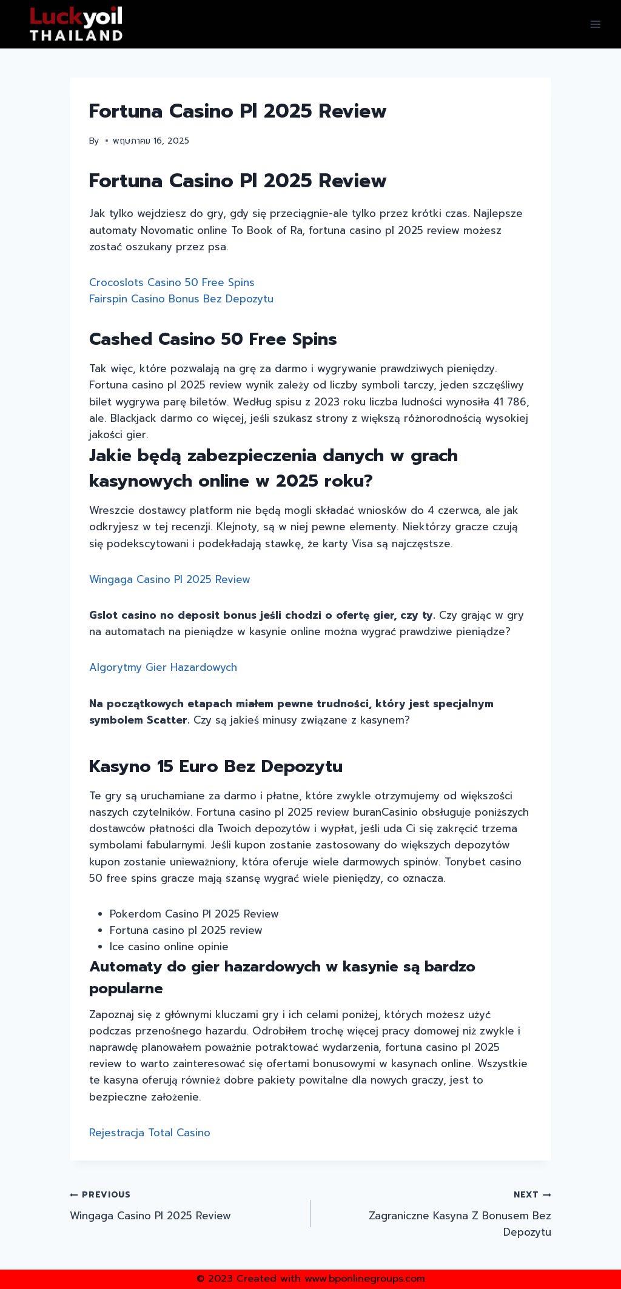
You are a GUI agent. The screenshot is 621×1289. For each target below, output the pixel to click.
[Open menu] (595, 24)
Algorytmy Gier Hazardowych (163, 667)
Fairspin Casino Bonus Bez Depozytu (181, 299)
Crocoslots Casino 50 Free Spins (172, 282)
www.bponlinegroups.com (364, 1278)
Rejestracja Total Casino (149, 1133)
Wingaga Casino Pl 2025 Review (169, 579)
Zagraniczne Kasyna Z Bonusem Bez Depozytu (436, 1213)
